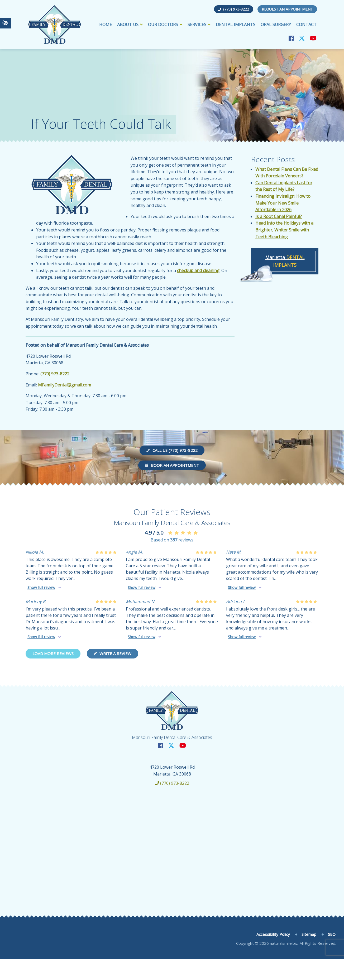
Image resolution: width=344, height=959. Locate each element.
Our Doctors (165, 24)
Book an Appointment (172, 465)
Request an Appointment (287, 9)
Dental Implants (235, 24)
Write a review (112, 653)
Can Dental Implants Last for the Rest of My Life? (283, 186)
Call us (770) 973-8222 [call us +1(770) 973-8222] (172, 450)
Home (105, 24)
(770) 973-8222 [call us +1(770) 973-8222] (233, 9)
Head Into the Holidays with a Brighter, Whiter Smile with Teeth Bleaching (284, 229)
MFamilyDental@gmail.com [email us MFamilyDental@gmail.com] (64, 385)
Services (199, 24)
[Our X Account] (301, 38)
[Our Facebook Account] (291, 38)
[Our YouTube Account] (313, 38)
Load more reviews (53, 653)
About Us (130, 24)
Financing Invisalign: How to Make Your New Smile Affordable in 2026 (282, 202)
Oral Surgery (276, 24)
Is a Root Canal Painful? (278, 216)
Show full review (41, 587)
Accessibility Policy (273, 934)
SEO (332, 934)
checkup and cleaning (198, 270)
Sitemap (309, 934)
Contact (306, 24)
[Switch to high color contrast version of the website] (5, 23)
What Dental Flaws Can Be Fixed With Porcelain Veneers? (286, 172)
